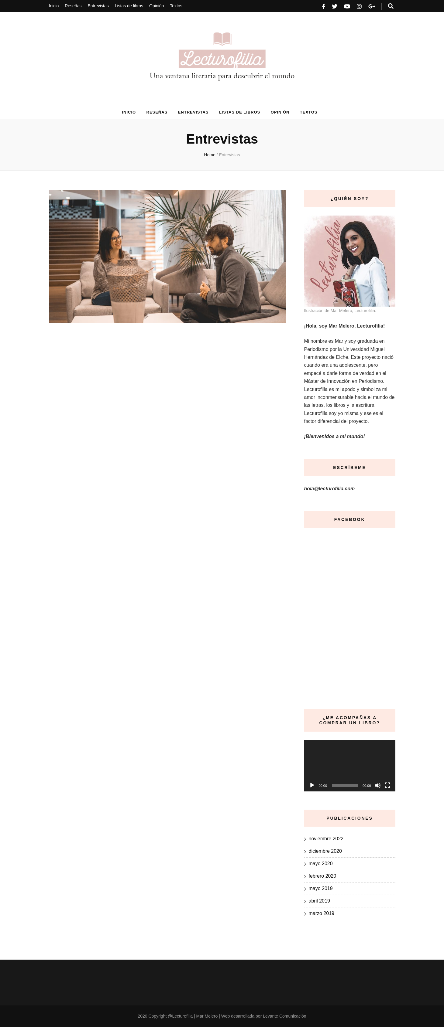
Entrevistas (98, 5)
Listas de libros (129, 5)
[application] (349, 765)
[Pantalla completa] (387, 785)
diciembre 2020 (325, 851)
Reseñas (73, 5)
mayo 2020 (321, 863)
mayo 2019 (321, 888)
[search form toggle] (391, 6)
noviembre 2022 (326, 838)
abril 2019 (319, 900)
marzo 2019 (322, 913)
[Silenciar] (378, 785)
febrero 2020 (322, 876)
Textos (176, 5)
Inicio (54, 5)
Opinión (156, 5)
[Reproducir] (312, 785)
